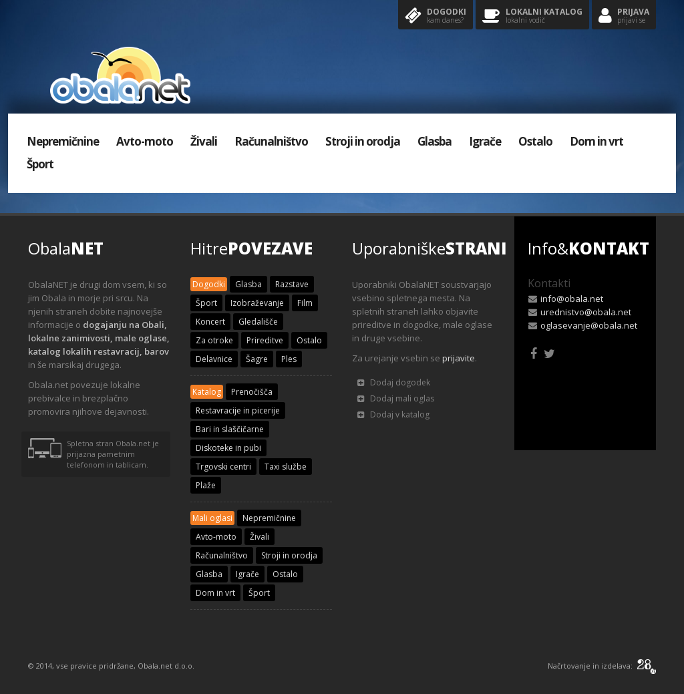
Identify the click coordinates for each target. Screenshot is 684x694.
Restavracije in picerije (238, 410)
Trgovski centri (223, 466)
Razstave (292, 284)
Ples (289, 359)
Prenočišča (252, 391)
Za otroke (214, 340)
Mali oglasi (212, 518)
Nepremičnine (63, 141)
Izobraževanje (257, 303)
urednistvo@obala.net (585, 312)
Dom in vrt (596, 141)
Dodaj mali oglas (395, 398)
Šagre (257, 359)
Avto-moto (144, 141)
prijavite (458, 358)
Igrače (485, 141)
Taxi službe (286, 466)
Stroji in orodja (362, 141)
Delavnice (214, 359)
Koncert (210, 321)
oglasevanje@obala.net (588, 325)
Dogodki (435, 16)
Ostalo (535, 141)
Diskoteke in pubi (228, 448)
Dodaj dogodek (393, 382)
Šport (40, 164)
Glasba (434, 141)
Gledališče (258, 321)
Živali (203, 141)
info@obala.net (571, 299)
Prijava (623, 16)
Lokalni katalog (532, 16)
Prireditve (264, 340)
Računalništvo (271, 141)
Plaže (206, 485)
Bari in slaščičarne (230, 429)
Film (305, 303)
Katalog (206, 391)
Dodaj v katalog (393, 414)
